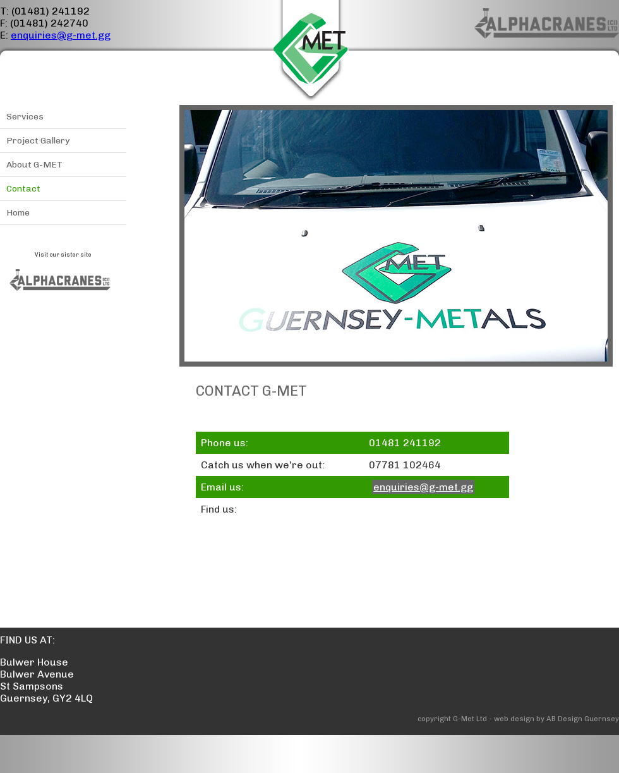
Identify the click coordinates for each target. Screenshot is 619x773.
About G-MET (34, 164)
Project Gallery (37, 140)
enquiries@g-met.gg (61, 35)
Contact (23, 188)
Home (18, 212)
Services (25, 116)
